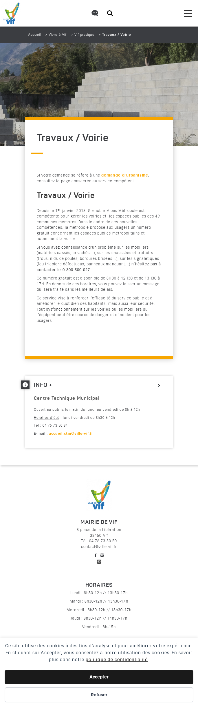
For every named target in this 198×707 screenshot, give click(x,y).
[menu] (188, 13)
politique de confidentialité (117, 659)
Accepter (99, 677)
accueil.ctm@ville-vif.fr (71, 434)
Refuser (99, 694)
